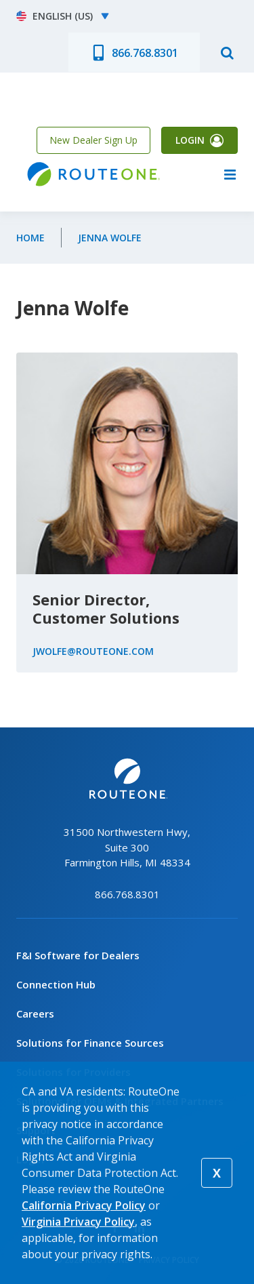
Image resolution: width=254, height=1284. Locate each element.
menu (229, 174)
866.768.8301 (145, 52)
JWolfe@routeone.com (93, 651)
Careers (35, 1013)
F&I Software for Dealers (78, 955)
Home (30, 237)
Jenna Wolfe (110, 237)
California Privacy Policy (84, 1205)
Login (190, 140)
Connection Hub (56, 984)
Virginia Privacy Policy (78, 1221)
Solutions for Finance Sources (90, 1042)
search (227, 52)
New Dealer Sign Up (93, 140)
